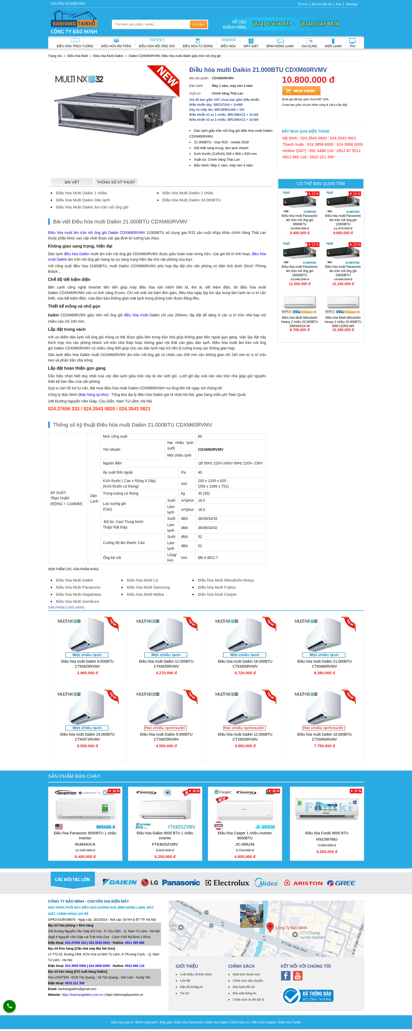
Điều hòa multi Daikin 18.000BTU (245, 663)
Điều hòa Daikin (217, 1022)
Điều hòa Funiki (290, 1022)
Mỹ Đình (289, 138)
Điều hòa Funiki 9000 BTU (327, 837)
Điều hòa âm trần (116, 46)
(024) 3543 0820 (319, 23)
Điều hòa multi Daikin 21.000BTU (324, 663)
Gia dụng (309, 46)
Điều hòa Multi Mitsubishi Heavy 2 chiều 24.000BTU (343, 322)
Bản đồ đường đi (191, 987)
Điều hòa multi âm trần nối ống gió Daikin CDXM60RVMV (96, 233)
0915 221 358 (322, 157)
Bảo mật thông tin (244, 993)
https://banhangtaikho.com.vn (82, 995)
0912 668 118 (294, 157)
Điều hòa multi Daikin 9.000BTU (87, 663)
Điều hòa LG (240, 1022)
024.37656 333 (75, 943)
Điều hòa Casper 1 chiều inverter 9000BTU (245, 839)
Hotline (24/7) (294, 150)
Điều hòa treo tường (75, 46)
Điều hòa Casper (264, 1022)
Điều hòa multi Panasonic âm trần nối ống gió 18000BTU (300, 273)
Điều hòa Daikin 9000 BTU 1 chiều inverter (165, 839)
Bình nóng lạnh (279, 46)
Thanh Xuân (293, 144)
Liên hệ (185, 980)
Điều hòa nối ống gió (157, 46)
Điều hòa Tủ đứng (198, 46)
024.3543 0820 (313, 138)
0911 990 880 (134, 943)
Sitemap (351, 4)
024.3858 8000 (320, 144)
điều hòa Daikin (76, 254)
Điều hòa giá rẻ (122, 1022)
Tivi (352, 46)
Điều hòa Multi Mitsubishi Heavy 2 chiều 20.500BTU (300, 322)
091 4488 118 (321, 150)
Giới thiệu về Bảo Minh (196, 974)
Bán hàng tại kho (93, 394)
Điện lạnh (333, 46)
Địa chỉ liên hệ (322, 4)
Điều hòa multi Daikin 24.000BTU (87, 736)
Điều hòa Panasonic (189, 1022)
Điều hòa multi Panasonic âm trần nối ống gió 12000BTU (343, 222)
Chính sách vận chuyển (248, 980)
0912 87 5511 (349, 150)
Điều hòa (228, 46)
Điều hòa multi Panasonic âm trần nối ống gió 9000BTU (300, 222)
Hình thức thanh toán (246, 974)
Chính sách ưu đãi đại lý (248, 999)
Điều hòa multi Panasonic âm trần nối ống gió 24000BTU (343, 273)
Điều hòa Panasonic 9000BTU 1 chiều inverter (85, 839)
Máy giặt (251, 46)
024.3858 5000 (350, 144)
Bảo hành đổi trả (244, 987)
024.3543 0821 (343, 138)
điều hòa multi (136, 315)
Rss (339, 4)
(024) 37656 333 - (274, 23)
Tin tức (303, 4)
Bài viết (72, 182)
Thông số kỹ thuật (116, 182)
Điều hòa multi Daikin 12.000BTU (166, 663)
